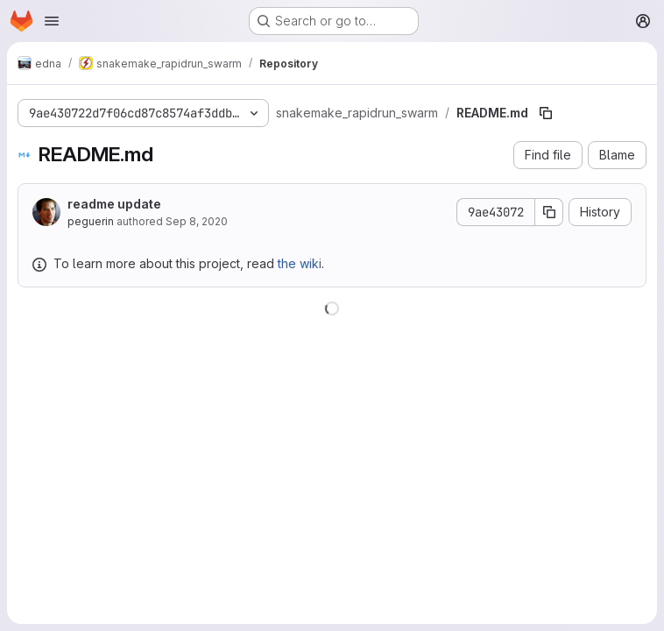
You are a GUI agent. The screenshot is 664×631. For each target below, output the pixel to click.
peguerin (90, 221)
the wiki (299, 263)
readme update (114, 203)
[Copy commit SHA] (549, 212)
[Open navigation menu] (52, 21)
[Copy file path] (546, 113)
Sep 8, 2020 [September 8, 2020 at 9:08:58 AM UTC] (197, 221)
